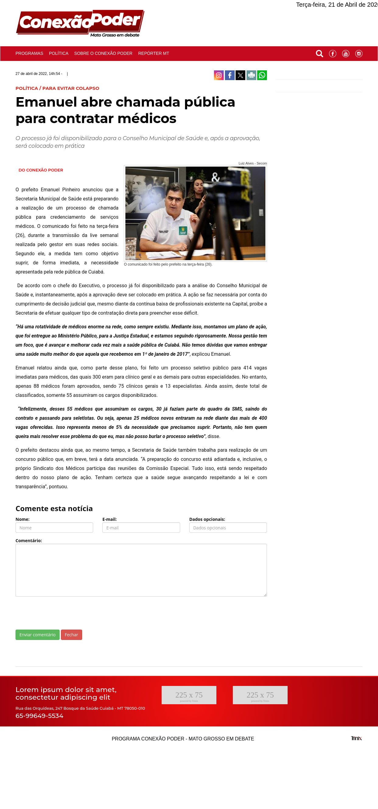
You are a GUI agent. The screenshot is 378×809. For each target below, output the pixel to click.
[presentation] (62, 613)
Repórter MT (153, 53)
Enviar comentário (37, 635)
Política (58, 53)
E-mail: (109, 519)
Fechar (71, 635)
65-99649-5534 (39, 715)
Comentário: (29, 540)
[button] (319, 52)
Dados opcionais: (207, 519)
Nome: (23, 519)
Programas (29, 53)
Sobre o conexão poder (103, 53)
